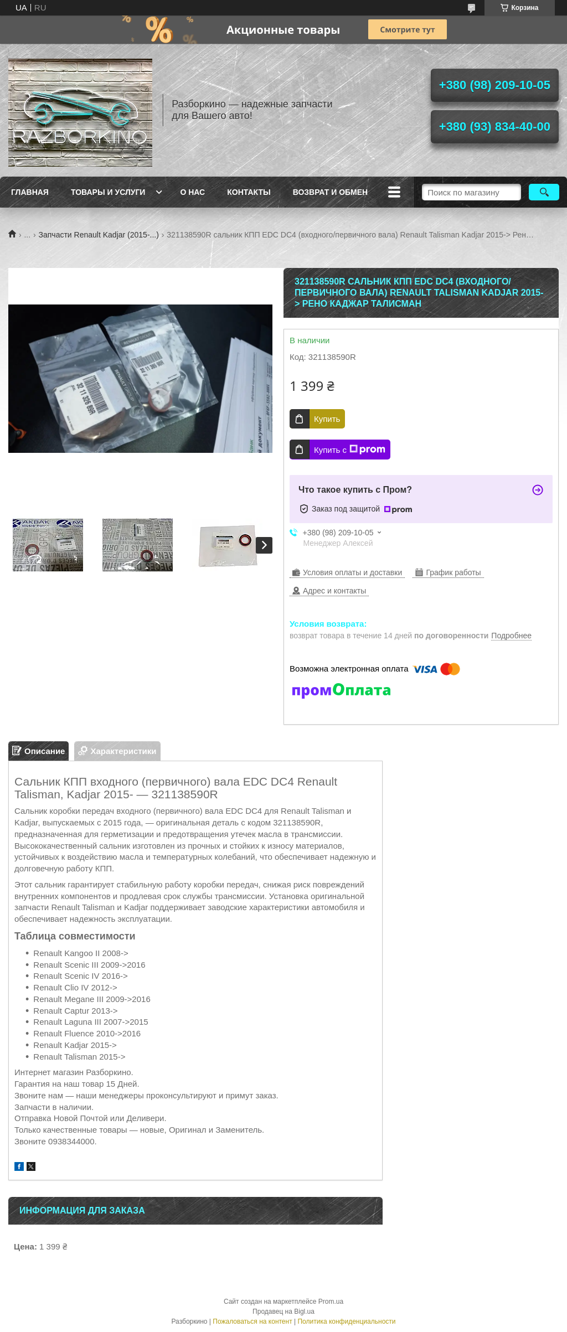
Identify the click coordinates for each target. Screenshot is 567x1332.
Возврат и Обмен (330, 192)
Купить (327, 419)
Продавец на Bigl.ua (283, 1311)
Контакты (248, 192)
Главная (30, 192)
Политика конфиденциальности (346, 1321)
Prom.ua (330, 1301)
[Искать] (544, 192)
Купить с (349, 450)
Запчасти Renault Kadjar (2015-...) (99, 234)
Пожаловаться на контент (252, 1321)
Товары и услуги (108, 192)
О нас (192, 192)
